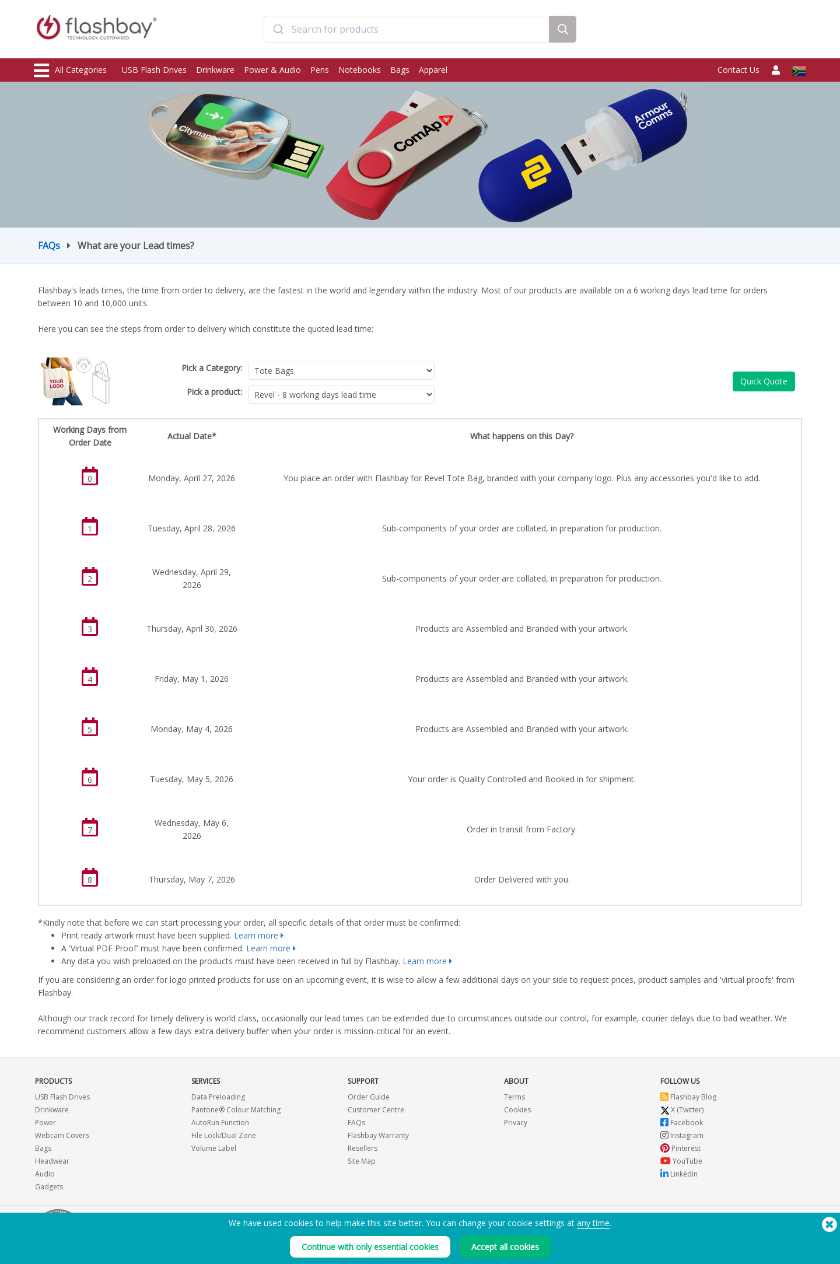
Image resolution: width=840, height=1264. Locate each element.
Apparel (433, 69)
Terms (514, 1097)
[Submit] (278, 31)
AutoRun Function (220, 1123)
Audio (45, 1174)
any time (593, 1222)
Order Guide (369, 1097)
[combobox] (407, 30)
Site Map (362, 1161)
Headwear (52, 1161)
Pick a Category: (211, 367)
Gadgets (49, 1187)
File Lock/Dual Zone (223, 1135)
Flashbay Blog (688, 1097)
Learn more (256, 935)
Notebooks (359, 69)
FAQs (49, 245)
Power (45, 1123)
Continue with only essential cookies (370, 1246)
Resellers (362, 1148)
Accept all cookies (505, 1246)
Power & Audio (272, 69)
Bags (400, 69)
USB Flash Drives (154, 69)
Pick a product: (214, 391)
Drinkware (215, 69)
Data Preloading (218, 1097)
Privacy (515, 1123)
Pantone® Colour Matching (236, 1110)
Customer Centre (376, 1110)
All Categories (70, 70)
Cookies (517, 1110)
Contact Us (739, 69)
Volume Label (213, 1148)
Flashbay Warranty (378, 1135)
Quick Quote (764, 381)
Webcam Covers (62, 1135)
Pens (319, 69)
